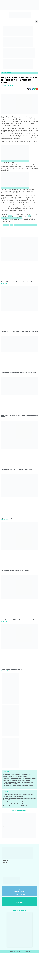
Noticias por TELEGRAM (19, 891)
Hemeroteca (5, 868)
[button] (2, 22)
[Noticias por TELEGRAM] (19, 889)
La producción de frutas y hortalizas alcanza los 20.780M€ (13, 518)
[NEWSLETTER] (19, 900)
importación (26, 225)
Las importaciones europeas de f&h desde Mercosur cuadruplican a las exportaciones (19, 619)
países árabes (33, 225)
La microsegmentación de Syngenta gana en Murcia (14, 803)
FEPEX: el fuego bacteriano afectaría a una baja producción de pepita (15, 570)
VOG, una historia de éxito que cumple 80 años (13, 796)
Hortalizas (8, 72)
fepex (11, 225)
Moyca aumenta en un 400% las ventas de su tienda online (15, 776)
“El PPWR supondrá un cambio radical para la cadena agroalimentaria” (18, 794)
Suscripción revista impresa (9, 864)
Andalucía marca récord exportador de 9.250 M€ (11, 669)
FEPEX (10, 216)
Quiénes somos (6, 860)
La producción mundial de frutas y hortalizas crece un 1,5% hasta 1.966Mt (16, 469)
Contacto (5, 862)
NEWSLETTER (19, 902)
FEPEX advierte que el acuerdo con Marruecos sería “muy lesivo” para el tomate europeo (19, 331)
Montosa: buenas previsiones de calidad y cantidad (14, 801)
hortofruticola (18, 225)
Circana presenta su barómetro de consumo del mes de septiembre (17, 780)
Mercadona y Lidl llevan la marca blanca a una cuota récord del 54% (17, 774)
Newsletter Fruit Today (8, 866)
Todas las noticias (7, 869)
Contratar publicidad (7, 871)
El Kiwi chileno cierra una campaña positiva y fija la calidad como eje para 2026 (19, 778)
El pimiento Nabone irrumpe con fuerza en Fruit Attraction (15, 805)
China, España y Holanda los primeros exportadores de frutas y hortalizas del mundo (18, 372)
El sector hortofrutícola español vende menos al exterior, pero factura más (16, 281)
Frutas (3, 72)
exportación (6, 225)
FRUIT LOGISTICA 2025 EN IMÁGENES (19, 810)
